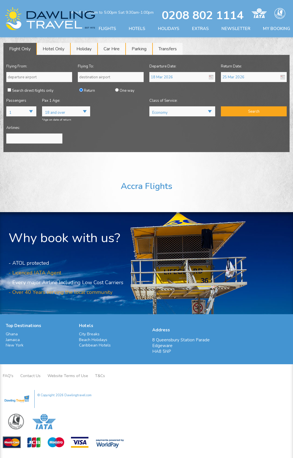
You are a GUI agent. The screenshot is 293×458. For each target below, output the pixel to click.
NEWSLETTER (235, 28)
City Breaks (89, 334)
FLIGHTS (107, 28)
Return (89, 90)
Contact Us (30, 376)
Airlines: (13, 127)
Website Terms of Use (67, 376)
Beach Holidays (93, 339)
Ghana (12, 334)
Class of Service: (163, 100)
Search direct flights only (33, 90)
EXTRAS (200, 28)
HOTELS (137, 28)
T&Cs (100, 376)
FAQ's (8, 376)
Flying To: (86, 66)
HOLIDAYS (168, 28)
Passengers (16, 100)
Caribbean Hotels (95, 345)
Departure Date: (162, 66)
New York (14, 345)
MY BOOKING (276, 28)
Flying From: (16, 66)
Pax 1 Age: (51, 100)
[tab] (20, 49)
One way (127, 90)
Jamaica (13, 339)
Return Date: (231, 66)
